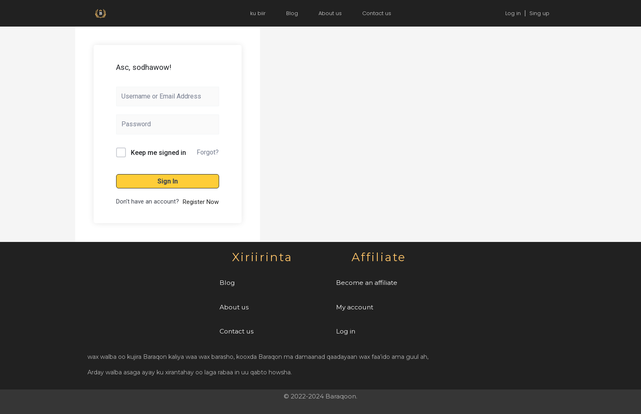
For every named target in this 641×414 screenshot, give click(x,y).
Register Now (201, 202)
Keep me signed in (158, 153)
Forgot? (208, 152)
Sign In (167, 181)
